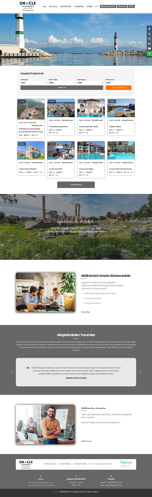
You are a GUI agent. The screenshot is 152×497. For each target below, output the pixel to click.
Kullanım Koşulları (50, 464)
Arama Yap (62, 87)
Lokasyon (24, 80)
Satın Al (122, 6)
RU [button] (97, 6)
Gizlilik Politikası (65, 464)
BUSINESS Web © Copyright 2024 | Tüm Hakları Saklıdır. (76, 492)
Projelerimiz (79, 6)
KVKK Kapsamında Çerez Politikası (100, 464)
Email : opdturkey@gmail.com (111, 485)
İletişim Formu (86, 441)
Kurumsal (53, 6)
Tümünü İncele (76, 185)
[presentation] (12, 372)
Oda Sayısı (81, 80)
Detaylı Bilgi (85, 312)
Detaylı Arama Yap (119, 87)
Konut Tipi (53, 80)
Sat (131, 6)
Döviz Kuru (110, 80)
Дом (44, 6)
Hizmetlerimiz (65, 6)
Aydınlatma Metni (80, 464)
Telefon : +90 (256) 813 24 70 (111, 482)
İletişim (90, 6)
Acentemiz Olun (108, 6)
